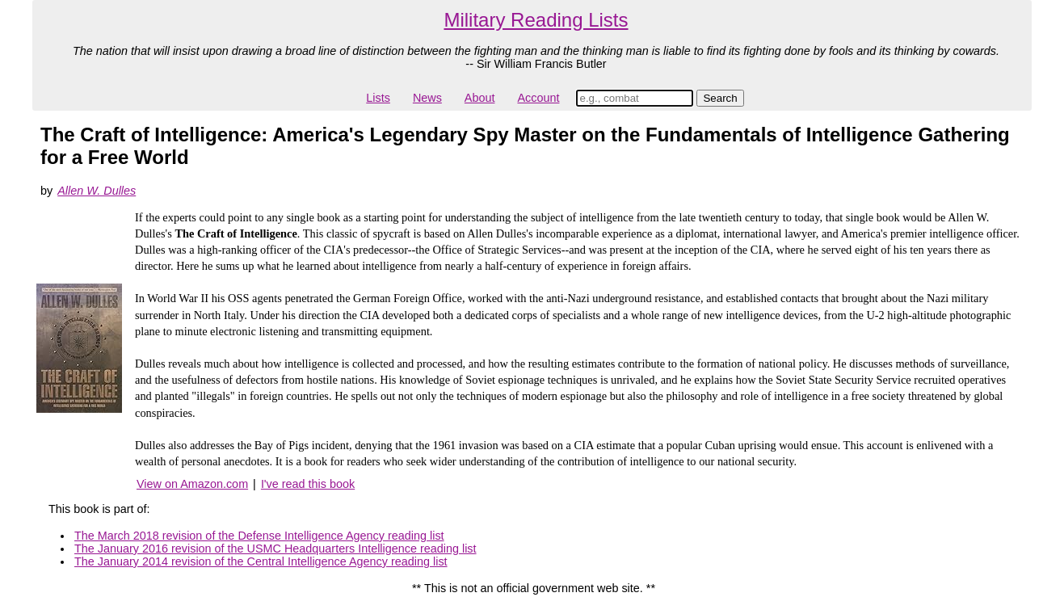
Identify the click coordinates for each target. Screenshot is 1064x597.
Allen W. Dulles (96, 190)
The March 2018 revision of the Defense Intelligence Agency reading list (259, 535)
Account (538, 97)
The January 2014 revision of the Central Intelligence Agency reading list (261, 561)
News (427, 97)
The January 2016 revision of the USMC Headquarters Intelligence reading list (275, 548)
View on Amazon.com (192, 483)
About (480, 97)
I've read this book (308, 483)
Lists (378, 97)
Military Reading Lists (536, 20)
